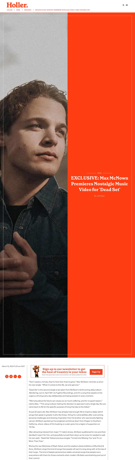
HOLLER (9, 10)
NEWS (18, 10)
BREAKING (27, 10)
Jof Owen (100, 195)
